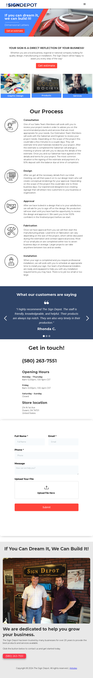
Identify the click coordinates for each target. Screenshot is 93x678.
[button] (84, 4)
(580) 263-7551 (39, 361)
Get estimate (46, 65)
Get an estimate (15, 31)
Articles (73, 591)
